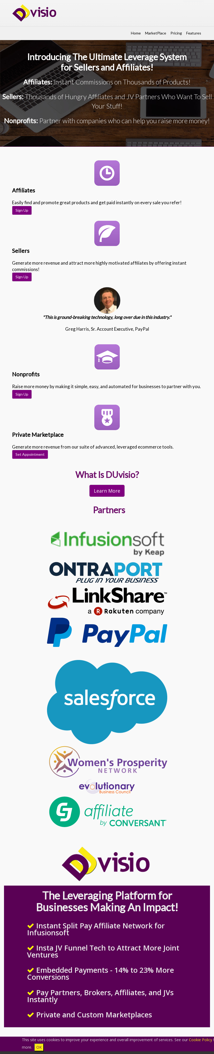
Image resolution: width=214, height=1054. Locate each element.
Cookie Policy (200, 1039)
